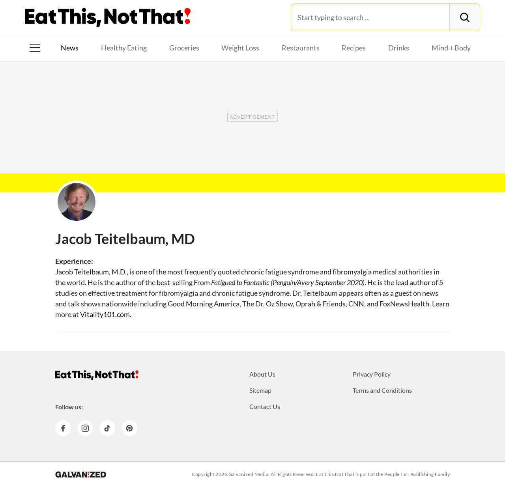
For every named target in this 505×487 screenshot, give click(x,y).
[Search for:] (370, 17)
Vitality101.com (105, 314)
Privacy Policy (372, 374)
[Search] (464, 17)
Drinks (398, 47)
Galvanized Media (248, 474)
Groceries (184, 47)
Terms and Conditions (382, 390)
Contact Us (264, 406)
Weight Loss (240, 47)
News (70, 47)
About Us (262, 374)
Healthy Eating (124, 47)
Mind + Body (451, 47)
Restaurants (301, 47)
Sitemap (260, 390)
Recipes (354, 47)
